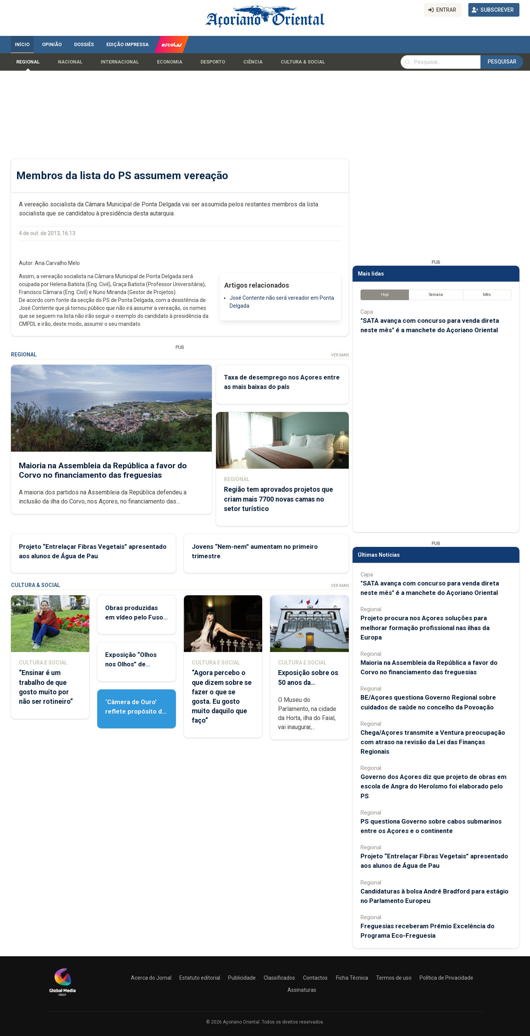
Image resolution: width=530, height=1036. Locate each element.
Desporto (212, 62)
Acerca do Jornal (151, 978)
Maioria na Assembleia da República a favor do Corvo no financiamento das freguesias (103, 470)
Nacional (70, 62)
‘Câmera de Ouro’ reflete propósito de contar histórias (135, 711)
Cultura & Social (303, 62)
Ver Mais (339, 355)
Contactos (315, 978)
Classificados (279, 978)
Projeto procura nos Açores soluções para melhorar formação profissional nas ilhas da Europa (425, 627)
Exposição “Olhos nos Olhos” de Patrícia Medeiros (131, 664)
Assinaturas (302, 990)
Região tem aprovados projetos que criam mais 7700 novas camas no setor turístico (278, 499)
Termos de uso (394, 978)
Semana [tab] (436, 294)
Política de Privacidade (446, 978)
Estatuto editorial (199, 978)
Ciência (253, 62)
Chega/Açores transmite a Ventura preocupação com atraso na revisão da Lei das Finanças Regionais (433, 742)
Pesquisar (502, 62)
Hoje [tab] (385, 294)
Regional (28, 62)
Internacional (120, 62)
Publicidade (242, 978)
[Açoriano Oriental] (62, 997)
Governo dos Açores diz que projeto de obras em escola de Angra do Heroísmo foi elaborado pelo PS (434, 786)
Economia (169, 62)
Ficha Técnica (352, 978)
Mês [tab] (487, 294)
